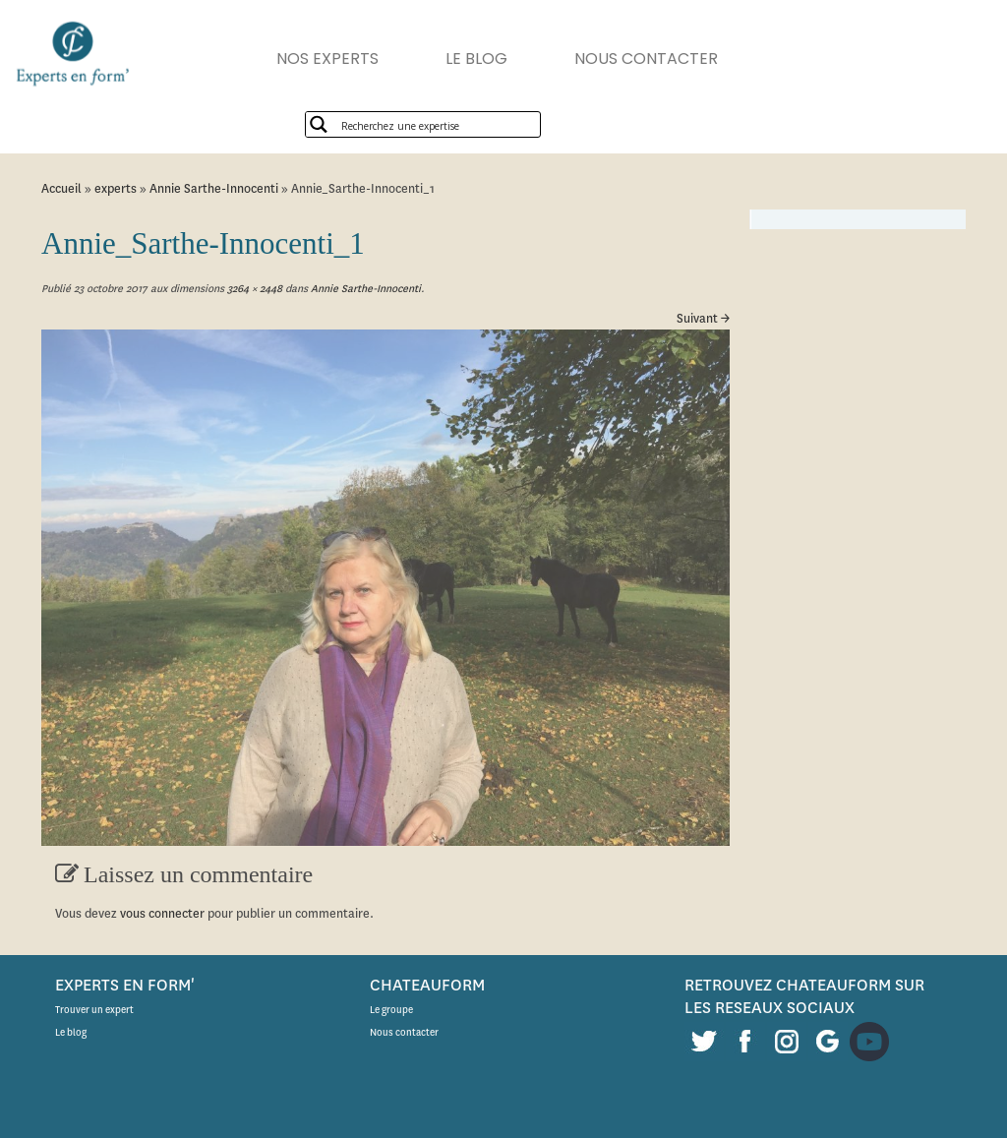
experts (115, 188)
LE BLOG (476, 58)
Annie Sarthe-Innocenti (213, 188)
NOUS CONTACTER (646, 58)
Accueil (61, 188)
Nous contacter (404, 1032)
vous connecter (162, 913)
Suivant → (703, 318)
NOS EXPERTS (327, 58)
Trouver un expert (94, 1009)
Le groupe (391, 1009)
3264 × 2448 (253, 288)
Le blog (71, 1032)
